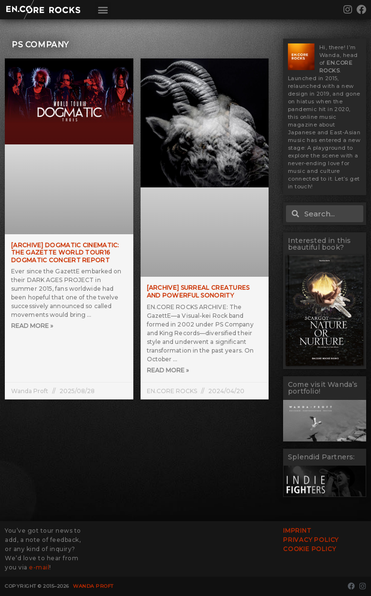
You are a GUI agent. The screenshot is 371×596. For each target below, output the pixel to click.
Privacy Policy (311, 539)
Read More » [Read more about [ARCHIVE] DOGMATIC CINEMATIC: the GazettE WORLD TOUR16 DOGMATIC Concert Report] (32, 325)
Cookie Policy (309, 549)
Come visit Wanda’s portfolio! (323, 388)
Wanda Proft (93, 586)
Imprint (297, 530)
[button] (103, 10)
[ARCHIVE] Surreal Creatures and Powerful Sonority (198, 291)
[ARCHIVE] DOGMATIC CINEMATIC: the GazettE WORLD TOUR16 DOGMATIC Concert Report (65, 252)
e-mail (39, 567)
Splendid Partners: (321, 457)
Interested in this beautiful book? (319, 244)
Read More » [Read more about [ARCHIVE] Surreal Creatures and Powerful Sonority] (168, 370)
